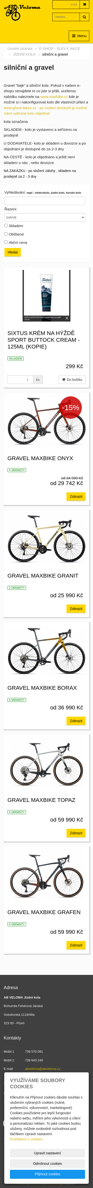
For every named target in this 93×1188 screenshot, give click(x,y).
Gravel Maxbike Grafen (44, 912)
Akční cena (18, 242)
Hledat (13, 252)
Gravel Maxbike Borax (42, 688)
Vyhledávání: (15, 192)
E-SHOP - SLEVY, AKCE (59, 48)
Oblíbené (16, 234)
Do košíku (72, 380)
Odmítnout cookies (47, 1164)
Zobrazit (76, 497)
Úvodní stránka (19, 48)
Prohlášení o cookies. (26, 1139)
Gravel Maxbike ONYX (40, 458)
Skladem (16, 226)
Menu (79, 36)
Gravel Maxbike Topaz (41, 800)
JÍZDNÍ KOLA (24, 54)
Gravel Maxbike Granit (42, 576)
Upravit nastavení (47, 1153)
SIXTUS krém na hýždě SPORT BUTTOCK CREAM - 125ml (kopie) (43, 340)
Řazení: (10, 209)
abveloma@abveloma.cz (43, 1069)
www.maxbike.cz (54, 96)
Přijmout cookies (47, 1174)
